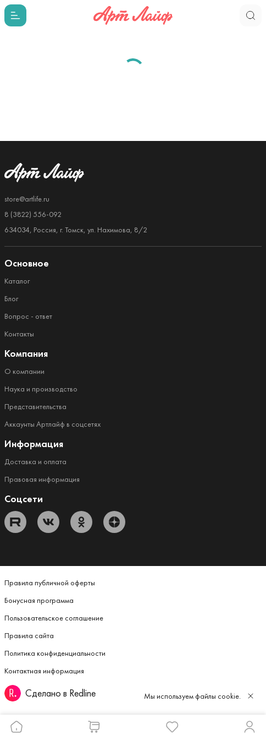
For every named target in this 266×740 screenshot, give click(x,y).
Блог (11, 298)
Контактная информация (44, 671)
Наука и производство (40, 389)
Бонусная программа (39, 600)
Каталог (17, 281)
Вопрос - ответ (28, 316)
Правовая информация (42, 479)
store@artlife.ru (26, 199)
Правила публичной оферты (49, 582)
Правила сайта (29, 635)
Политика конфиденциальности (55, 653)
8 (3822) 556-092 (33, 214)
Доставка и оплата (35, 461)
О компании (24, 371)
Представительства (35, 406)
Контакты (19, 334)
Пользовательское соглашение (53, 618)
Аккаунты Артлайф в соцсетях (52, 424)
